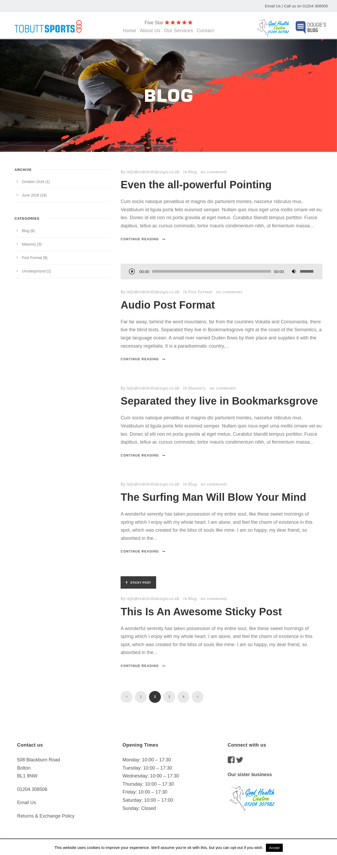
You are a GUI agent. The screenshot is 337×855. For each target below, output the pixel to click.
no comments (214, 171)
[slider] (211, 271)
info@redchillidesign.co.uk (153, 171)
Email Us (273, 6)
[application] (222, 272)
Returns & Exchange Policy (46, 816)
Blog (192, 171)
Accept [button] (274, 848)
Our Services (178, 30)
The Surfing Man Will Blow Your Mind (213, 497)
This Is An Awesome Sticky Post (201, 611)
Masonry (197, 388)
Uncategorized (34, 271)
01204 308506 (315, 6)
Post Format (200, 291)
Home (129, 30)
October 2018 (33, 182)
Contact (205, 30)
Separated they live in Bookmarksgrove (219, 401)
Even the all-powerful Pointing (196, 184)
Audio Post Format (168, 305)
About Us (150, 30)
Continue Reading (143, 239)
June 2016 (30, 195)
